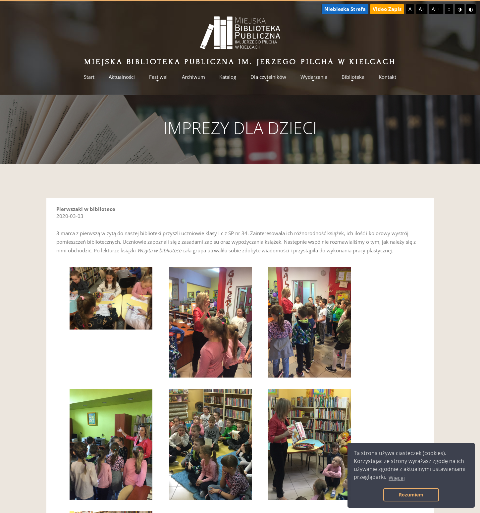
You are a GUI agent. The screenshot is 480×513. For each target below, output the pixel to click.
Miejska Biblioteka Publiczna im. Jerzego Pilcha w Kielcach (240, 61)
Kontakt (387, 77)
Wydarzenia (313, 77)
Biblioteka (353, 77)
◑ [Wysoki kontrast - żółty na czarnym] (459, 9)
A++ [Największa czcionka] (436, 9)
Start (89, 77)
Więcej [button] (397, 478)
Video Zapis (387, 9)
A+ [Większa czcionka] (422, 9)
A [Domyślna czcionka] (409, 9)
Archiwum (193, 77)
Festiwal (158, 77)
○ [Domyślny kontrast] (449, 9)
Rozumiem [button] (411, 494)
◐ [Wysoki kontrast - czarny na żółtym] (471, 9)
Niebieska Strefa (345, 9)
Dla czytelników (268, 77)
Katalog (227, 77)
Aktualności (122, 77)
